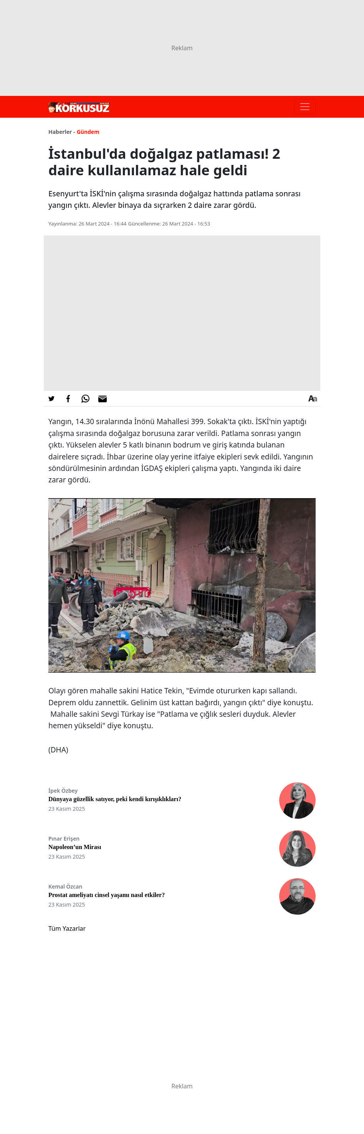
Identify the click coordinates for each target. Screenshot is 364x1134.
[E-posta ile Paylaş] (102, 398)
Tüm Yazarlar (67, 928)
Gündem (88, 131)
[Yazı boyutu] (312, 398)
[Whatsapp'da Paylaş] (85, 398)
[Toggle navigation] (305, 106)
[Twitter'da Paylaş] (51, 398)
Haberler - (61, 131)
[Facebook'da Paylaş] (68, 398)
